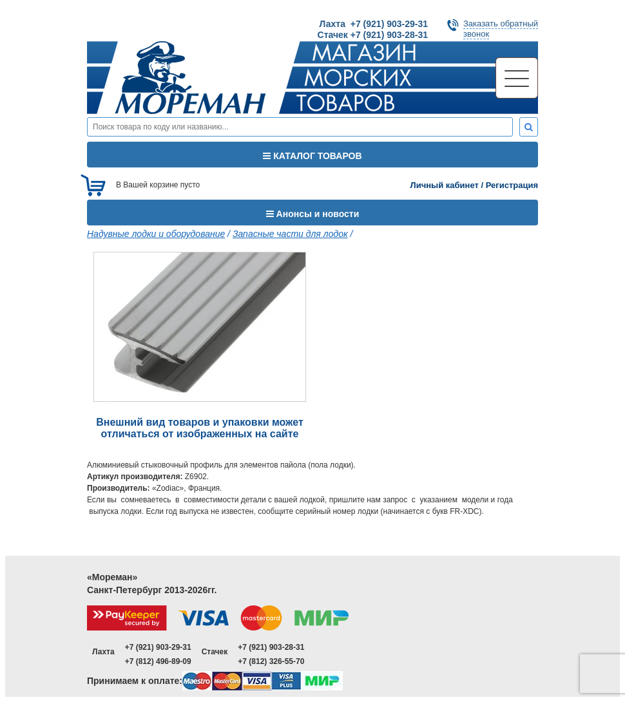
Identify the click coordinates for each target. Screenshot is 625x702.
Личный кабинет (444, 185)
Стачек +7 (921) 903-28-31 (373, 35)
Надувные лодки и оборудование (156, 234)
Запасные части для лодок (290, 234)
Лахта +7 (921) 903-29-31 (374, 24)
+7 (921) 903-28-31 (271, 647)
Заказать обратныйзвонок (500, 29)
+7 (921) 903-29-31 (158, 647)
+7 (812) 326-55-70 (271, 661)
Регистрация (512, 185)
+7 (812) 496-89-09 (158, 661)
